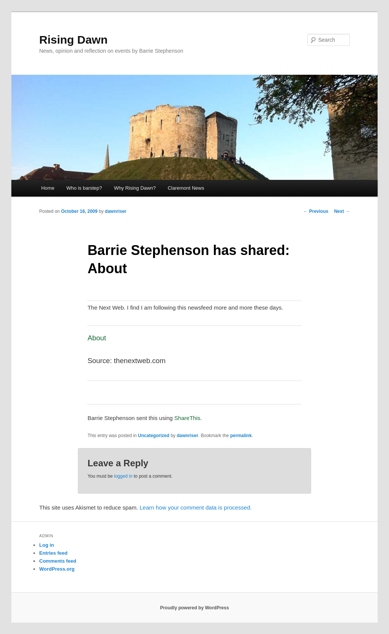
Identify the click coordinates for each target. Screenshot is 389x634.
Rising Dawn (73, 39)
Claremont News (186, 188)
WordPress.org (56, 569)
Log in (46, 545)
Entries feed (53, 553)
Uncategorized (153, 435)
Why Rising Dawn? (135, 188)
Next (341, 211)
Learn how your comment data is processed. (196, 507)
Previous (315, 211)
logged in (123, 476)
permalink (241, 435)
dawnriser (116, 211)
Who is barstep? (84, 188)
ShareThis (187, 418)
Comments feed (57, 561)
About (96, 338)
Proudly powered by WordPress (194, 607)
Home (47, 188)
